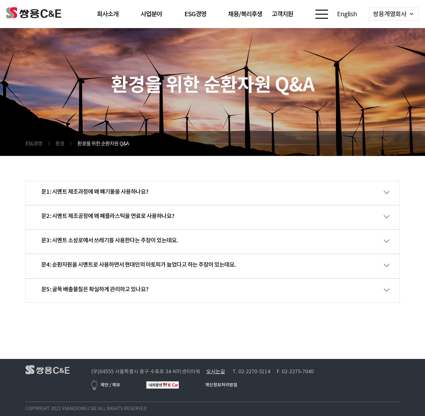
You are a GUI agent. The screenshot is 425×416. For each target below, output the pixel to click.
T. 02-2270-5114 (251, 371)
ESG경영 (33, 143)
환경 (60, 143)
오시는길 (215, 371)
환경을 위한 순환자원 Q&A (103, 143)
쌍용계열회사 (390, 14)
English (347, 14)
